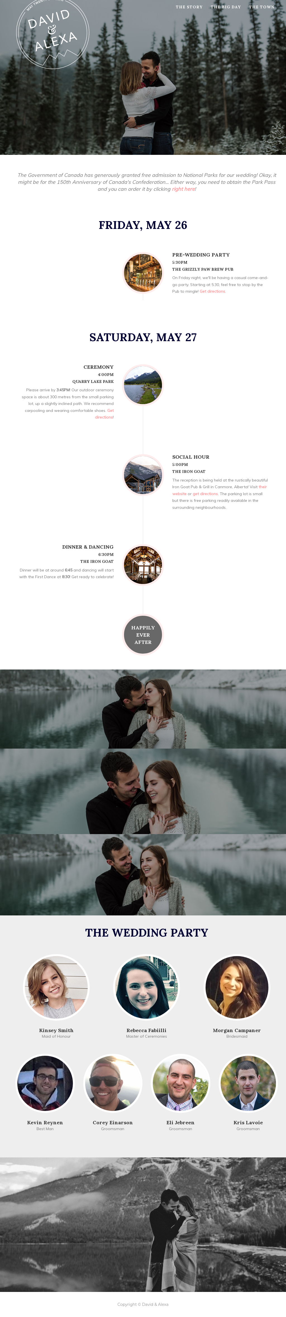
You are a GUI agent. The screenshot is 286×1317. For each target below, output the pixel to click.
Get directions (212, 291)
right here (183, 189)
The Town (261, 13)
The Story (189, 13)
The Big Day (226, 13)
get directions (205, 493)
